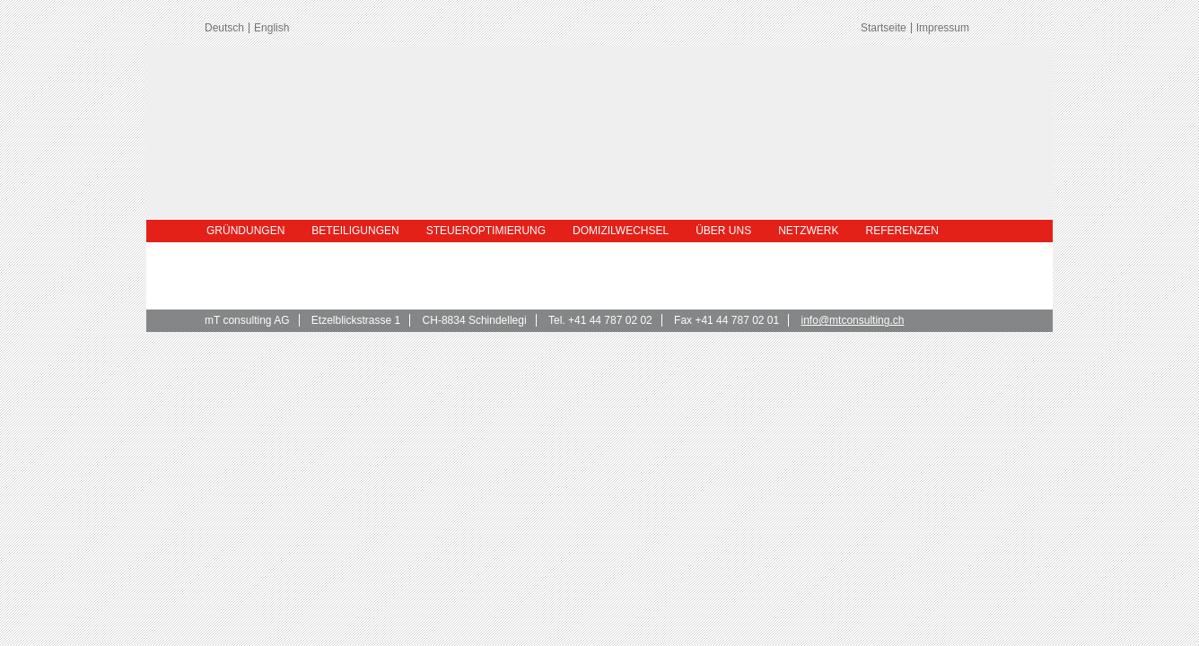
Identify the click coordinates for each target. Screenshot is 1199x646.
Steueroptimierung (486, 230)
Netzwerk (808, 230)
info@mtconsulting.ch (853, 320)
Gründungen (245, 230)
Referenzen (902, 230)
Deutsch (224, 27)
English (271, 27)
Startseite (883, 27)
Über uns (723, 230)
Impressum (942, 27)
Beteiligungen (354, 230)
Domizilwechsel (621, 230)
